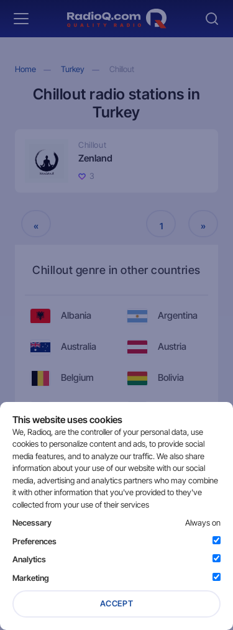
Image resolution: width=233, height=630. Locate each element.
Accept (117, 603)
